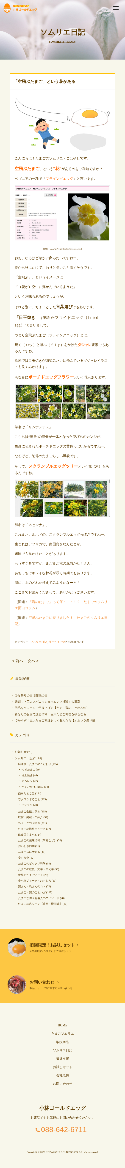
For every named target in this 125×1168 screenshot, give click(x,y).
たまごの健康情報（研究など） (37, 840)
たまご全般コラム (29, 811)
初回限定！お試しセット (54, 945)
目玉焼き (27, 775)
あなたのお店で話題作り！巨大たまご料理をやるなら (50, 714)
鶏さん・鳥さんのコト (32, 886)
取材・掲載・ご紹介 (30, 817)
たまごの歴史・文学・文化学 (36, 869)
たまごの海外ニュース (32, 829)
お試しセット (62, 1067)
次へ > (33, 661)
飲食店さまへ (26, 834)
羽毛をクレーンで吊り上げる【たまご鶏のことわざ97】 (52, 708)
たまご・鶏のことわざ (32, 892)
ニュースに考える (29, 851)
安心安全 (23, 857)
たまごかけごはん (33, 786)
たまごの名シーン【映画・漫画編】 (40, 903)
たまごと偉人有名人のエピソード (38, 898)
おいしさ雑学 (26, 846)
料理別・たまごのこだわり (34, 764)
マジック (27, 804)
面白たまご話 (57, 642)
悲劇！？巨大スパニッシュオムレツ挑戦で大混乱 (47, 701)
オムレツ (27, 781)
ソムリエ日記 (38, 642)
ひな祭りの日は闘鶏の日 (31, 695)
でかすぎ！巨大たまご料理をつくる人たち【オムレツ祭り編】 (56, 720)
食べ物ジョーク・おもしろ (34, 880)
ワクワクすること (29, 799)
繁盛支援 (62, 1059)
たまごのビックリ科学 (32, 863)
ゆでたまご (28, 769)
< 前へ (17, 661)
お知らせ (21, 752)
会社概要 (62, 1075)
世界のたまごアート (30, 875)
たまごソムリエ (62, 1033)
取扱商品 (62, 1042)
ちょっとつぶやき (29, 823)
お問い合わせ (44, 982)
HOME (62, 1025)
